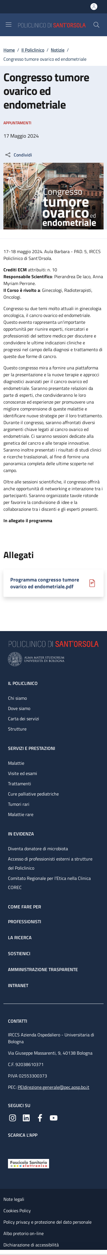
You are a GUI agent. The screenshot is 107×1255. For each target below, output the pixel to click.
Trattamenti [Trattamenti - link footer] (19, 783)
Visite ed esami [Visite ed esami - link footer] (22, 773)
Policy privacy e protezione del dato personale (47, 1222)
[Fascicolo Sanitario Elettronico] (28, 1163)
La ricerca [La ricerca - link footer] (20, 937)
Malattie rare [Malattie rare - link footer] (20, 814)
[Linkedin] (26, 1117)
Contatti (18, 1021)
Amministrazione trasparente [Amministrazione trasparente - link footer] (43, 969)
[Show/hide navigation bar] (8, 24)
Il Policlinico (32, 49)
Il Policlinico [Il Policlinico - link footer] (23, 683)
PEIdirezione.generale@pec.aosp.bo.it (53, 1087)
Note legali (13, 1199)
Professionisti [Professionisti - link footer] (24, 921)
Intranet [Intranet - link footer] (18, 985)
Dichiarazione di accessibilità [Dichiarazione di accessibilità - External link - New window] (31, 1244)
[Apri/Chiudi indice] (3, 1252)
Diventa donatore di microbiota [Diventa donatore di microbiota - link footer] (38, 848)
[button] (96, 24)
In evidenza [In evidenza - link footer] (21, 833)
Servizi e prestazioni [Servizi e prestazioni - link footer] (31, 748)
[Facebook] (40, 1117)
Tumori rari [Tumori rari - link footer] (18, 804)
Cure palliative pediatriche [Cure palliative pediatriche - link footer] (33, 793)
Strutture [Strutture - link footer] (17, 728)
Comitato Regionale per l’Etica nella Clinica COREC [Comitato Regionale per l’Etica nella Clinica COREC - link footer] (49, 883)
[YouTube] (53, 1117)
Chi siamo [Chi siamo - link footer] (17, 698)
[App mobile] (12, 1147)
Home (9, 49)
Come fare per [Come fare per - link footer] (24, 906)
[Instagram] (12, 1117)
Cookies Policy (17, 1210)
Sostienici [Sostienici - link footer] (19, 953)
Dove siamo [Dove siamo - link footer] (19, 708)
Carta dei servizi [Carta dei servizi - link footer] (23, 718)
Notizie (57, 49)
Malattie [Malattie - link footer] (16, 763)
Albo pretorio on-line (23, 1233)
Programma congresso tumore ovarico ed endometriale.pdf (44, 583)
